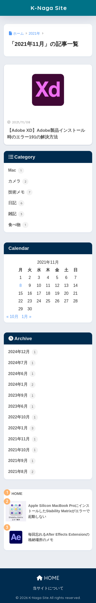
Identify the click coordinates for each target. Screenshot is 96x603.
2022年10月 (23, 417)
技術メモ (20, 192)
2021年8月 (22, 472)
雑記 (16, 214)
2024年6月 (22, 374)
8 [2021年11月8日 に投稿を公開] (20, 285)
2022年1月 (22, 428)
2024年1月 (22, 385)
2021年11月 (23, 439)
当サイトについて (48, 588)
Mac (16, 171)
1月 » (26, 316)
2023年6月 (22, 407)
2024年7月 (22, 363)
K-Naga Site (48, 7)
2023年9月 (22, 396)
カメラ (18, 181)
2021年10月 (23, 450)
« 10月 (12, 316)
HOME (48, 578)
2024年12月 (23, 352)
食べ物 (18, 225)
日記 (16, 203)
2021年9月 (22, 461)
